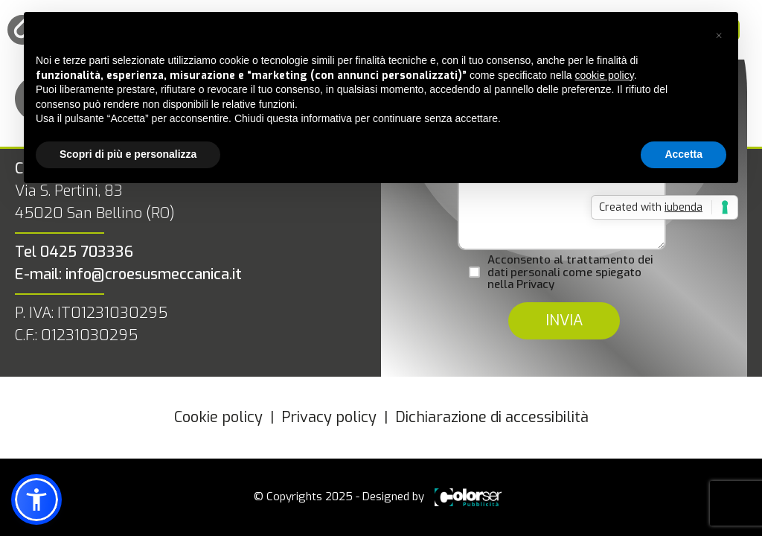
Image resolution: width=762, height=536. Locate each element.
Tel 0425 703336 (74, 252)
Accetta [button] (683, 154)
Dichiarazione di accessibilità (492, 417)
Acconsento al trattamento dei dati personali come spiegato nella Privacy (570, 272)
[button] (719, 36)
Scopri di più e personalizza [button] (128, 154)
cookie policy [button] (604, 75)
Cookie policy (218, 417)
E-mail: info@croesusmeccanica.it (128, 274)
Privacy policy (329, 417)
